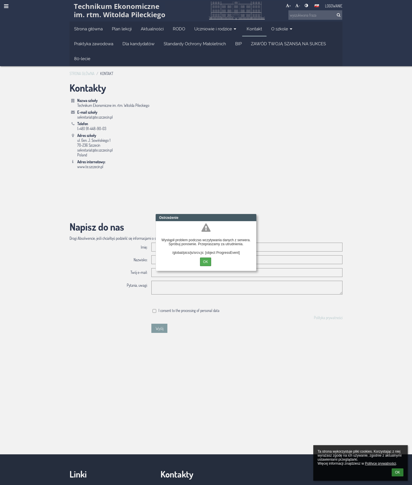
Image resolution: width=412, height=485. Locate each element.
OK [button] (397, 472)
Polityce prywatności (380, 464)
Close (252, 217)
